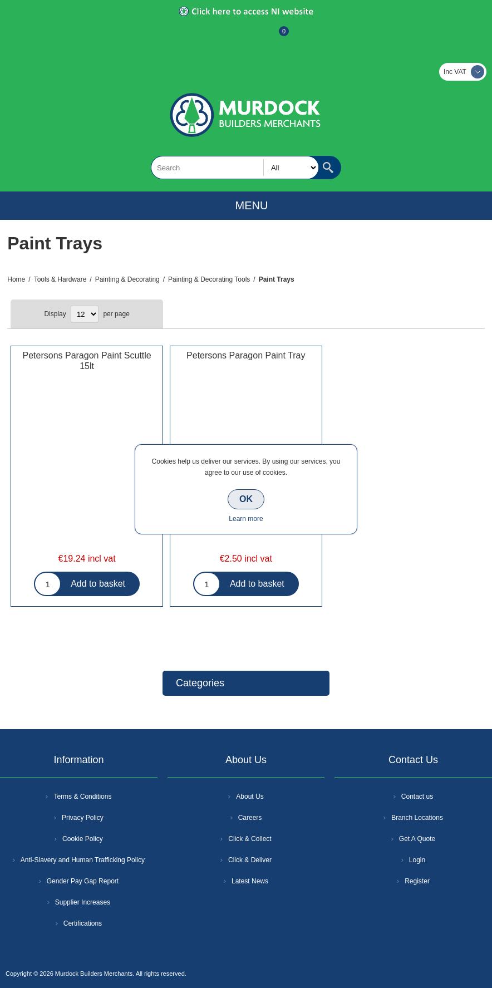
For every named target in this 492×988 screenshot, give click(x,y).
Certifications (82, 923)
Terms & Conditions (82, 796)
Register (216, 37)
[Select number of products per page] (85, 314)
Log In (245, 37)
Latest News (250, 881)
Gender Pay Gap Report (83, 881)
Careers (250, 818)
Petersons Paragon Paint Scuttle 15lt (86, 361)
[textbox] (234, 167)
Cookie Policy (82, 839)
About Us (249, 796)
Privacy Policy (83, 818)
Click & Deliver (250, 860)
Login (417, 860)
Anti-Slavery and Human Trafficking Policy (83, 860)
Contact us (417, 796)
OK (246, 499)
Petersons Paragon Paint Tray (245, 355)
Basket (275, 37)
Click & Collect (249, 839)
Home (16, 279)
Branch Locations (417, 818)
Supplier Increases (82, 902)
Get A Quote (417, 839)
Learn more (246, 519)
